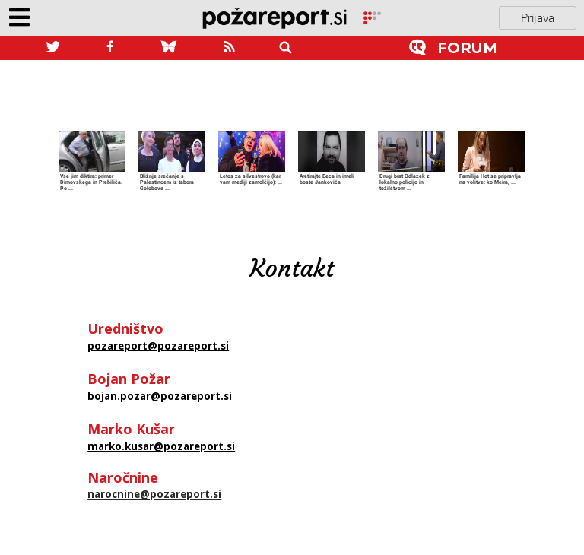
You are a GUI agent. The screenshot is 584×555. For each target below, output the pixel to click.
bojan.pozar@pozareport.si (159, 396)
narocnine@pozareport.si (154, 494)
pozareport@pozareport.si (158, 346)
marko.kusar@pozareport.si (161, 446)
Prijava (537, 17)
